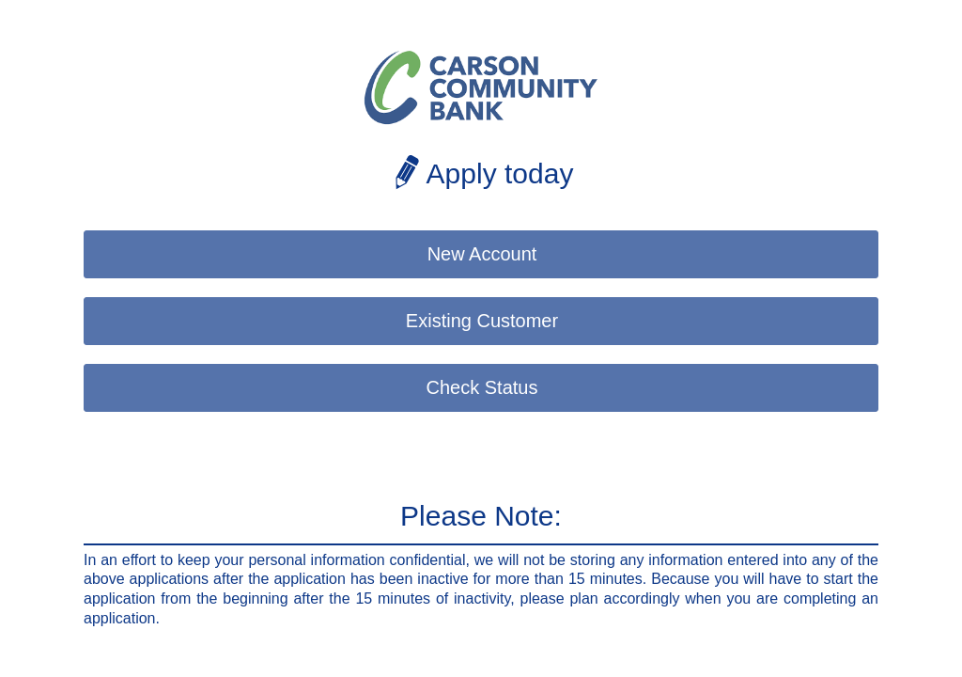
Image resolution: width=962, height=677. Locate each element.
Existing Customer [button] (482, 320)
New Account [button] (482, 254)
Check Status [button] (482, 387)
